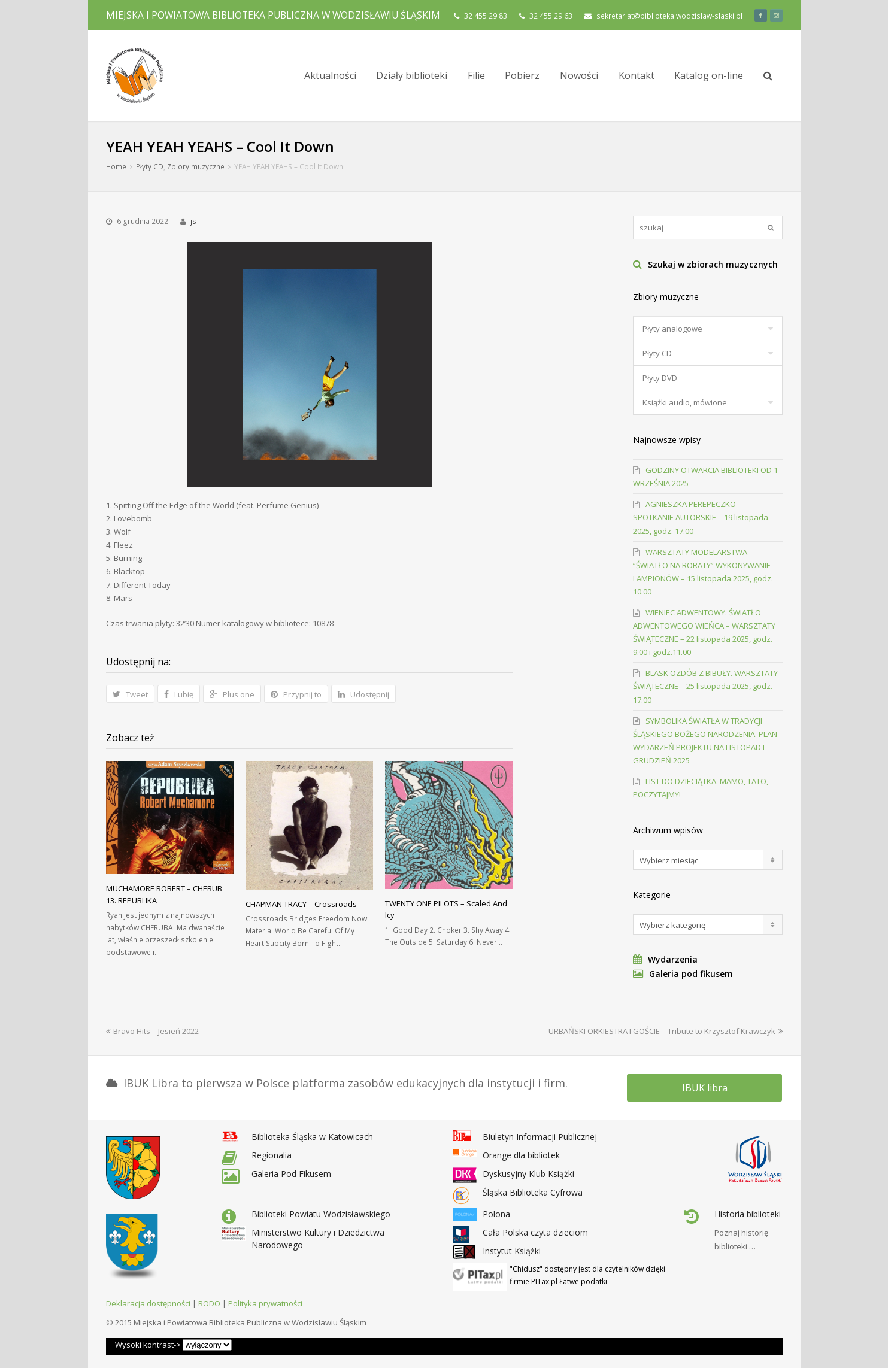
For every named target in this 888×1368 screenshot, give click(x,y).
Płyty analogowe (672, 328)
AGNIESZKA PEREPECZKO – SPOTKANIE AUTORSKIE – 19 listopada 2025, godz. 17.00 (700, 517)
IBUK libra (705, 1087)
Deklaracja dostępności (148, 1303)
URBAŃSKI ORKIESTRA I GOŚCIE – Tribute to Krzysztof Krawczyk (665, 1031)
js (193, 221)
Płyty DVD (659, 377)
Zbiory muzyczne (196, 166)
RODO (209, 1303)
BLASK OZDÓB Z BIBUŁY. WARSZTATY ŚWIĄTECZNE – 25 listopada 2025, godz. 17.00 (705, 686)
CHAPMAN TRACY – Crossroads (301, 904)
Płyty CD (149, 166)
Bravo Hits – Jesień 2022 (152, 1031)
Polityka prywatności (265, 1303)
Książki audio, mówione (684, 402)
